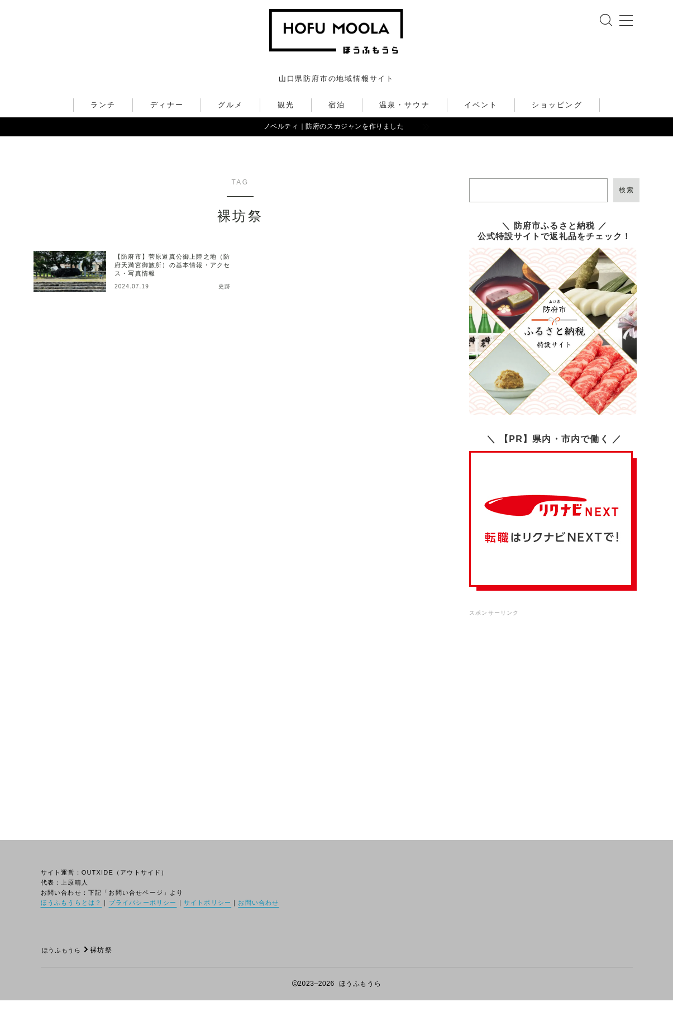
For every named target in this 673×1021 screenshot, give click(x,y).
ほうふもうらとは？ (71, 923)
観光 (286, 125)
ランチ (103, 125)
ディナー (167, 125)
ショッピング (557, 125)
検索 (626, 210)
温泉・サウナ (404, 125)
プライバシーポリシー (143, 923)
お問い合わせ (258, 923)
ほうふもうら (64, 971)
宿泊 (336, 125)
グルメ (230, 125)
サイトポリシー (207, 923)
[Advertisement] (554, 710)
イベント (481, 125)
